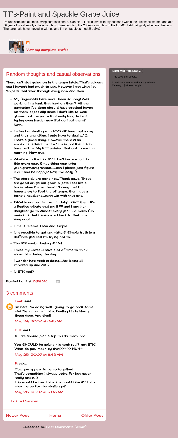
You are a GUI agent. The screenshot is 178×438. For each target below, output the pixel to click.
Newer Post (17, 415)
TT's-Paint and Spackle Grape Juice (61, 14)
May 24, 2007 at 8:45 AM (39, 321)
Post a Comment (25, 401)
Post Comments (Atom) (66, 427)
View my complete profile (47, 50)
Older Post (92, 415)
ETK (18, 330)
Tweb (19, 301)
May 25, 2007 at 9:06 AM (39, 392)
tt (16, 363)
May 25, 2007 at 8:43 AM (39, 354)
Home (55, 415)
